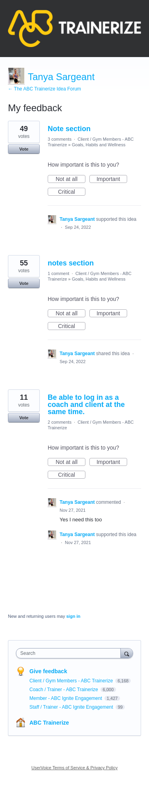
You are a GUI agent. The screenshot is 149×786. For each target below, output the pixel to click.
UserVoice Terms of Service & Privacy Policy (74, 767)
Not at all (70, 179)
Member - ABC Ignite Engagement (66, 698)
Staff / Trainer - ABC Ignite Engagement (71, 707)
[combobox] (70, 653)
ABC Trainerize (49, 722)
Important (112, 179)
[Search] (126, 653)
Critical (71, 192)
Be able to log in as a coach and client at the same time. (86, 404)
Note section (69, 129)
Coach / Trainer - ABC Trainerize (64, 689)
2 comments (60, 422)
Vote (23, 149)
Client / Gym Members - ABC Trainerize (71, 681)
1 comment (58, 273)
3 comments (60, 139)
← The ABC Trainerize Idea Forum (44, 89)
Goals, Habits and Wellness (99, 144)
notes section (71, 263)
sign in (73, 616)
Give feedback (48, 671)
